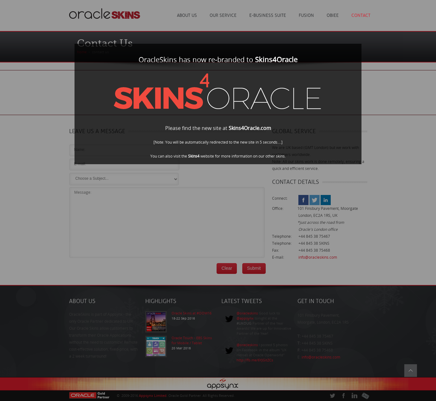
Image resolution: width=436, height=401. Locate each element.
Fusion (306, 15)
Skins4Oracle (276, 60)
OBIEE (333, 15)
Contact (360, 15)
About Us (187, 15)
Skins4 (193, 156)
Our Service (223, 15)
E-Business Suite (267, 15)
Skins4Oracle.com (250, 128)
